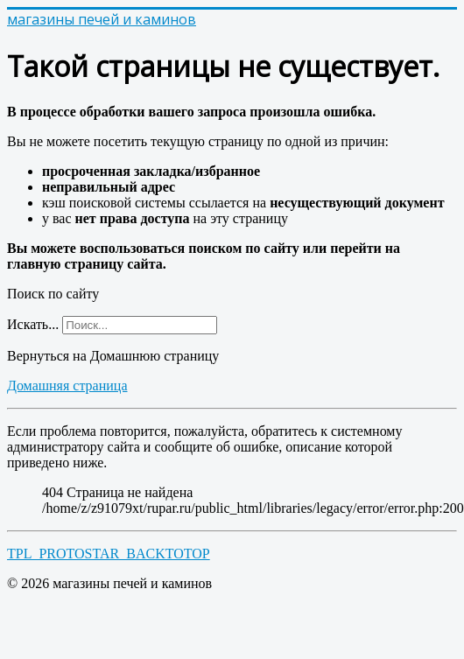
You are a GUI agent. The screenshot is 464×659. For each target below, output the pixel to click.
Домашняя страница (67, 385)
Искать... (33, 324)
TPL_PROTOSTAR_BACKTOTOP (108, 553)
